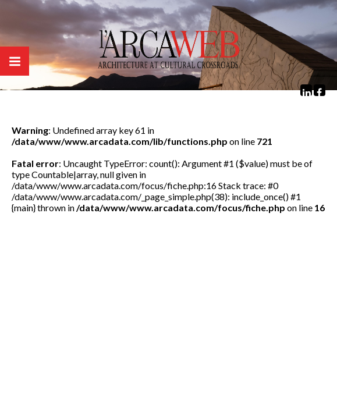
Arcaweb (169, 52)
